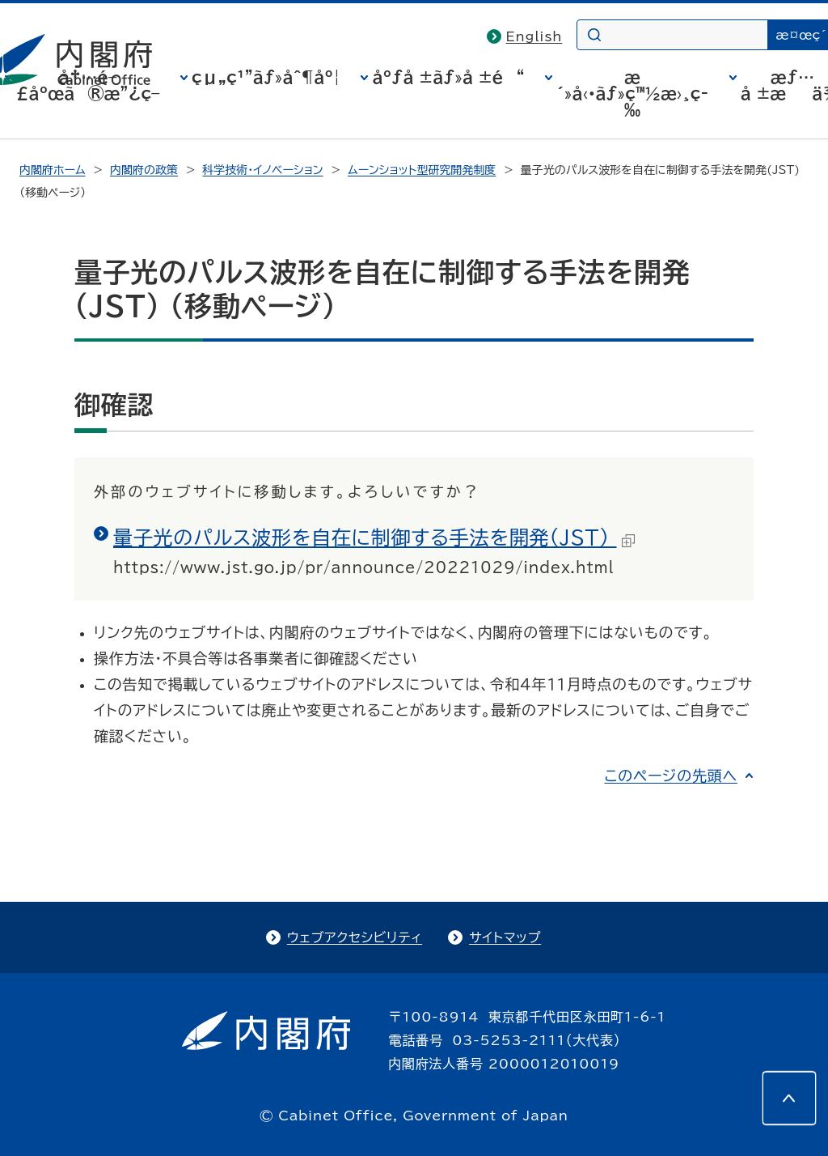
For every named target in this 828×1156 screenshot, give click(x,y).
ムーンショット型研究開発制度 (422, 170)
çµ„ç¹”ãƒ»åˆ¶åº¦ (266, 77)
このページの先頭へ (670, 775)
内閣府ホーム (52, 170)
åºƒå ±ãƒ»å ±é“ (448, 77)
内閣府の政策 (144, 170)
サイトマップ (505, 937)
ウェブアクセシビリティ (354, 937)
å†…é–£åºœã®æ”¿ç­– (88, 85)
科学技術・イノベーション (262, 170)
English (534, 36)
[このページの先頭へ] (789, 1098)
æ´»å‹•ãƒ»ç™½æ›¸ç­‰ (632, 93)
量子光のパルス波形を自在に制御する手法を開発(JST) (374, 537)
